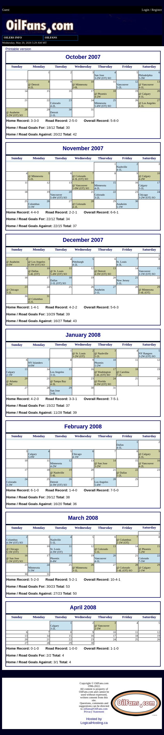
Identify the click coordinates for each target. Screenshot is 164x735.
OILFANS (51, 37)
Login (145, 10)
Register (157, 10)
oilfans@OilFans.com (95, 708)
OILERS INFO (13, 37)
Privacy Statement (94, 711)
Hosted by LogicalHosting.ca (94, 721)
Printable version (18, 49)
